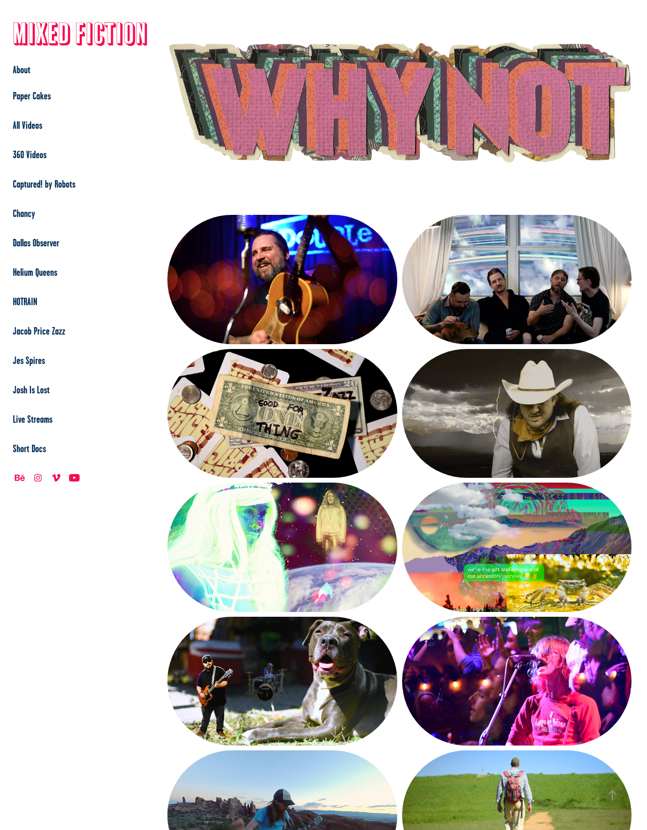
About (21, 69)
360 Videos (30, 154)
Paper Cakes (32, 96)
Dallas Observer (36, 243)
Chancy (24, 213)
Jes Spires (29, 360)
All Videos (27, 125)
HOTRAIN (25, 301)
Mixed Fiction (80, 34)
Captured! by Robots (44, 184)
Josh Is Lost (31, 389)
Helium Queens (35, 272)
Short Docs (29, 448)
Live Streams (32, 419)
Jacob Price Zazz (39, 331)
